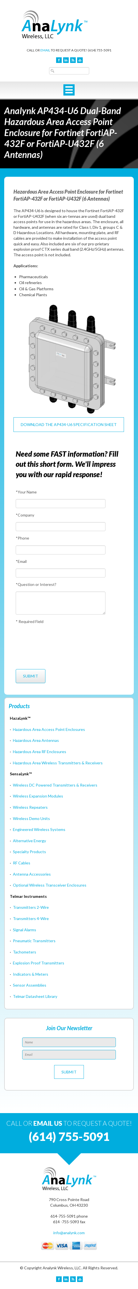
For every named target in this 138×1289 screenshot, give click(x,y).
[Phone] (60, 549)
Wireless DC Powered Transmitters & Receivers (55, 785)
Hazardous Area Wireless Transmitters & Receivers (58, 762)
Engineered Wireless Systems (39, 829)
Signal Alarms (24, 929)
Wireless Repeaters (30, 807)
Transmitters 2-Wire (31, 907)
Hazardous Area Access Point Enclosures (49, 729)
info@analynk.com (69, 1232)
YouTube (80, 60)
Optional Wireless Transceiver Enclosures (49, 885)
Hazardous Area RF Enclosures (39, 751)
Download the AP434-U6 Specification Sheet (69, 424)
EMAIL (45, 50)
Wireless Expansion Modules (38, 796)
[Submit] (30, 676)
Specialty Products (29, 851)
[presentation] (36, 646)
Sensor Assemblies (29, 985)
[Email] (60, 572)
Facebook (59, 60)
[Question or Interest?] (60, 603)
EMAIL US (47, 1123)
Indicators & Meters (30, 974)
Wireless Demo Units (31, 818)
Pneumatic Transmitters (34, 940)
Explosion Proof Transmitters (38, 962)
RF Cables (21, 862)
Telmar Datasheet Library (35, 996)
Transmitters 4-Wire (31, 918)
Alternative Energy (29, 840)
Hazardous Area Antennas (36, 740)
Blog (73, 60)
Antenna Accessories (32, 874)
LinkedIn (66, 60)
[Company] (60, 526)
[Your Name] (60, 503)
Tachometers (24, 952)
